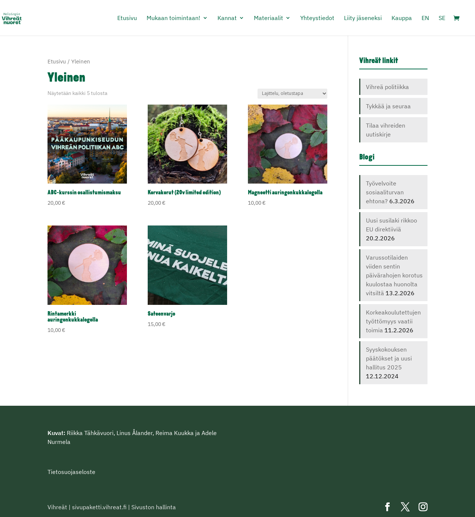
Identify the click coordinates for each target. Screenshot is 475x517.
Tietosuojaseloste (71, 471)
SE (442, 18)
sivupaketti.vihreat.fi (99, 507)
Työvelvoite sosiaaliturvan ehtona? (385, 192)
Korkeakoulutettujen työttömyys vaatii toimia (393, 321)
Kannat (227, 18)
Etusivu (127, 18)
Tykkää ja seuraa (388, 106)
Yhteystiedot (317, 18)
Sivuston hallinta (153, 507)
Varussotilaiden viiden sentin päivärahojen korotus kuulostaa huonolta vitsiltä (394, 275)
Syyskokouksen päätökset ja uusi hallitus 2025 (389, 358)
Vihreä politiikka (387, 86)
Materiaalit (268, 18)
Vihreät (57, 507)
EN (425, 18)
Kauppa (402, 18)
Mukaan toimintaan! (173, 18)
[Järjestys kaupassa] (292, 94)
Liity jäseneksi (363, 18)
